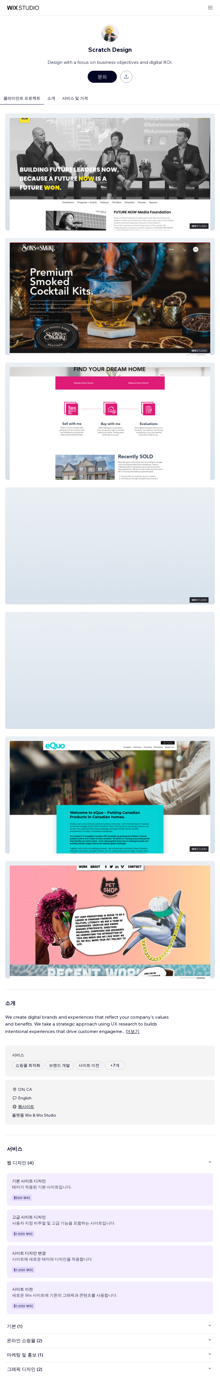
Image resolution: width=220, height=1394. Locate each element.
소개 (51, 98)
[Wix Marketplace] (23, 8)
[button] (110, 171)
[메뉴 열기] (210, 8)
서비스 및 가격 (75, 98)
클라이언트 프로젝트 (21, 98)
